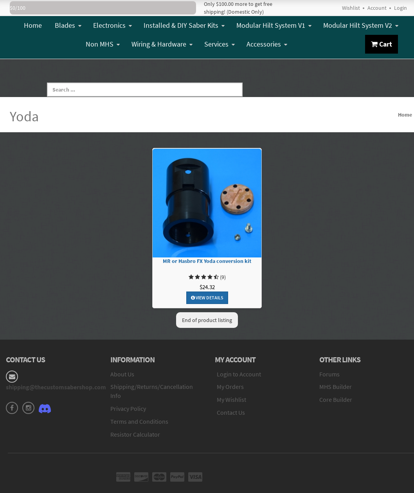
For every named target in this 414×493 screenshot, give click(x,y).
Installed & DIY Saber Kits (184, 25)
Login (400, 7)
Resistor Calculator (135, 434)
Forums (329, 374)
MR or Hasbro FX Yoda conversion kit (207, 261)
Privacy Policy (128, 408)
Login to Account (239, 374)
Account (377, 7)
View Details (207, 297)
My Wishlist (231, 399)
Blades (68, 25)
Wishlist (351, 7)
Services (219, 44)
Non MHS (103, 44)
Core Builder (335, 399)
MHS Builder (335, 386)
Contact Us (231, 412)
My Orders (230, 386)
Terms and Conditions (139, 421)
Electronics (112, 25)
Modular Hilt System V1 (273, 25)
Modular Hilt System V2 (360, 25)
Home (33, 25)
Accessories (267, 44)
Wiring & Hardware (162, 44)
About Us (122, 374)
